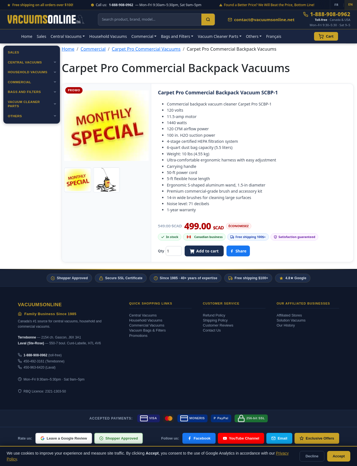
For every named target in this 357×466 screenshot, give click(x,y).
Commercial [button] (142, 36)
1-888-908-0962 (326, 14)
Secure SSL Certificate (121, 278)
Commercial (19, 82)
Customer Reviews (218, 325)
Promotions (138, 335)
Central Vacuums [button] (66, 36)
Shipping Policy (215, 320)
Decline (311, 456)
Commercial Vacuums (146, 325)
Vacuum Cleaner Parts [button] (218, 36)
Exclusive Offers (317, 438)
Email (279, 438)
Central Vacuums (25, 62)
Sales (41, 36)
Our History (286, 325)
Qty (161, 250)
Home (26, 36)
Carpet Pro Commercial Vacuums (146, 49)
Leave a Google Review (63, 438)
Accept (339, 456)
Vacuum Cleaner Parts (24, 104)
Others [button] (252, 36)
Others (15, 116)
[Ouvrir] (55, 62)
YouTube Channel (241, 438)
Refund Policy (214, 315)
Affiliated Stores (289, 315)
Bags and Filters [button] (175, 36)
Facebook (199, 438)
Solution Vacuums (291, 320)
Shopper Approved (69, 278)
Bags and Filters (24, 92)
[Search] (208, 19)
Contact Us (212, 330)
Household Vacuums (108, 36)
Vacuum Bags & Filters (147, 330)
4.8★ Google (292, 278)
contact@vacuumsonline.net (261, 19)
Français (273, 36)
